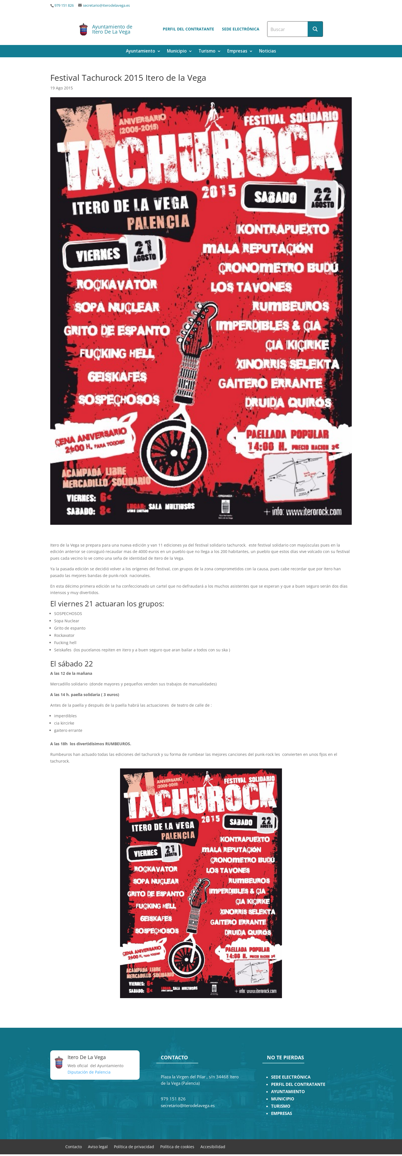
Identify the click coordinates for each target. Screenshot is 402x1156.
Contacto (73, 1146)
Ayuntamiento (140, 51)
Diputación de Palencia (89, 1072)
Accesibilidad (212, 1146)
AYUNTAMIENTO (288, 1092)
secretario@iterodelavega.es (106, 5)
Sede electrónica (240, 29)
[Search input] (288, 29)
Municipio (177, 51)
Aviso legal (98, 1146)
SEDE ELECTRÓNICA (290, 1077)
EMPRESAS (281, 1113)
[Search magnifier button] (315, 29)
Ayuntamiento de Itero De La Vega (112, 29)
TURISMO (280, 1106)
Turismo (207, 51)
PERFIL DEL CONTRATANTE (298, 1084)
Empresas (237, 51)
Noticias (267, 51)
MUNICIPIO (282, 1099)
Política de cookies (177, 1146)
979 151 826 (64, 5)
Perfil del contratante (188, 29)
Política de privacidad (134, 1146)
